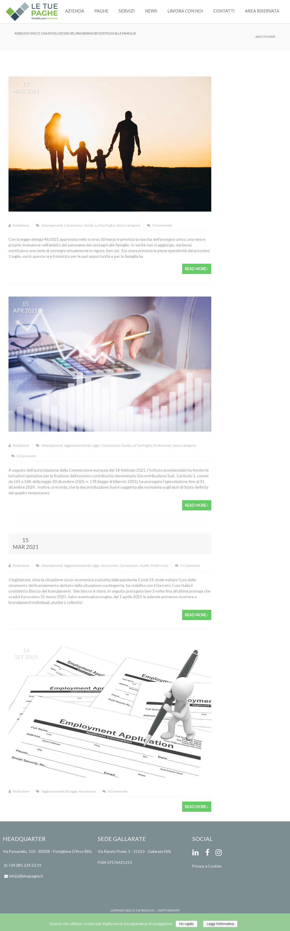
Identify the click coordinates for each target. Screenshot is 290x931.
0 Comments (159, 225)
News (151, 10)
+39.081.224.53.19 (25, 865)
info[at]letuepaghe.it (26, 876)
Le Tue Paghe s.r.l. (144, 910)
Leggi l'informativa (220, 924)
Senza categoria (128, 225)
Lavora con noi (185, 10)
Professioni (162, 445)
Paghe (101, 10)
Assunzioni (109, 565)
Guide (89, 225)
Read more (196, 269)
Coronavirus (73, 225)
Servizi (127, 10)
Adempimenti (52, 225)
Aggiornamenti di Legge (82, 445)
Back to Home (265, 36)
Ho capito (186, 924)
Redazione (18, 225)
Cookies (215, 866)
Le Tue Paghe (105, 225)
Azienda (74, 10)
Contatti (224, 10)
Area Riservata (262, 10)
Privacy (198, 866)
